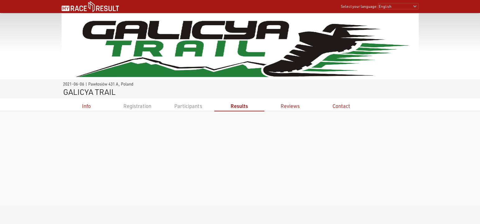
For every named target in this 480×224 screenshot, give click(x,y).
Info (86, 106)
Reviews (290, 106)
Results (239, 106)
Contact (341, 106)
